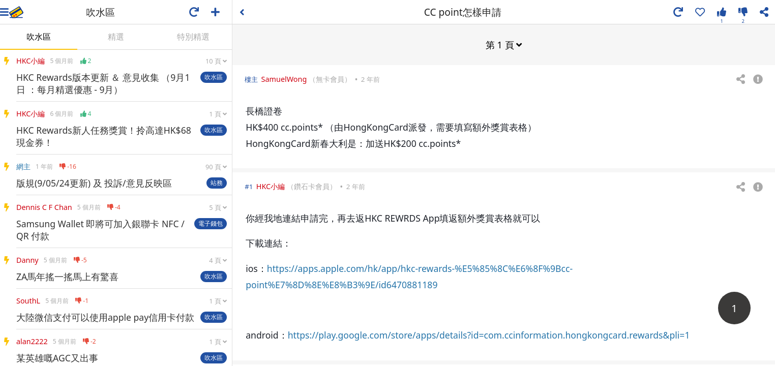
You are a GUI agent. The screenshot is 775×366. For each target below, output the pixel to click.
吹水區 (38, 36)
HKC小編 (270, 186)
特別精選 (193, 36)
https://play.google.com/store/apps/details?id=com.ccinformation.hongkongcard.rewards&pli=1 (489, 334)
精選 (116, 36)
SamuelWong (284, 78)
